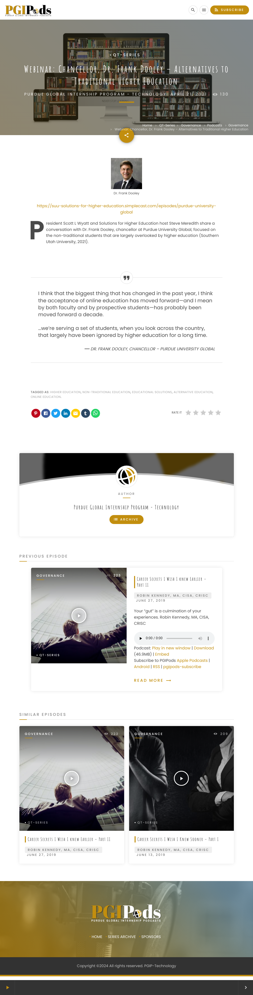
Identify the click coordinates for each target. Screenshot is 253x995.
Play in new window (171, 648)
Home (147, 125)
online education (46, 397)
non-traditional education (106, 392)
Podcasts (214, 125)
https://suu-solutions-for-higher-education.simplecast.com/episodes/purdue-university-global (126, 209)
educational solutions (152, 392)
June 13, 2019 (151, 854)
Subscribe (229, 9)
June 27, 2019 (151, 600)
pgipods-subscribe (182, 667)
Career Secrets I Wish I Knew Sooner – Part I (178, 839)
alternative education (193, 392)
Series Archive (122, 937)
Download (204, 648)
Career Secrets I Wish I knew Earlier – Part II (172, 582)
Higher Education (65, 392)
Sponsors (151, 937)
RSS (156, 667)
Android (142, 667)
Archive (126, 519)
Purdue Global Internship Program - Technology (126, 507)
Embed (162, 654)
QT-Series (167, 125)
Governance (191, 125)
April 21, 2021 (188, 94)
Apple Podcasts (192, 660)
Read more (152, 680)
